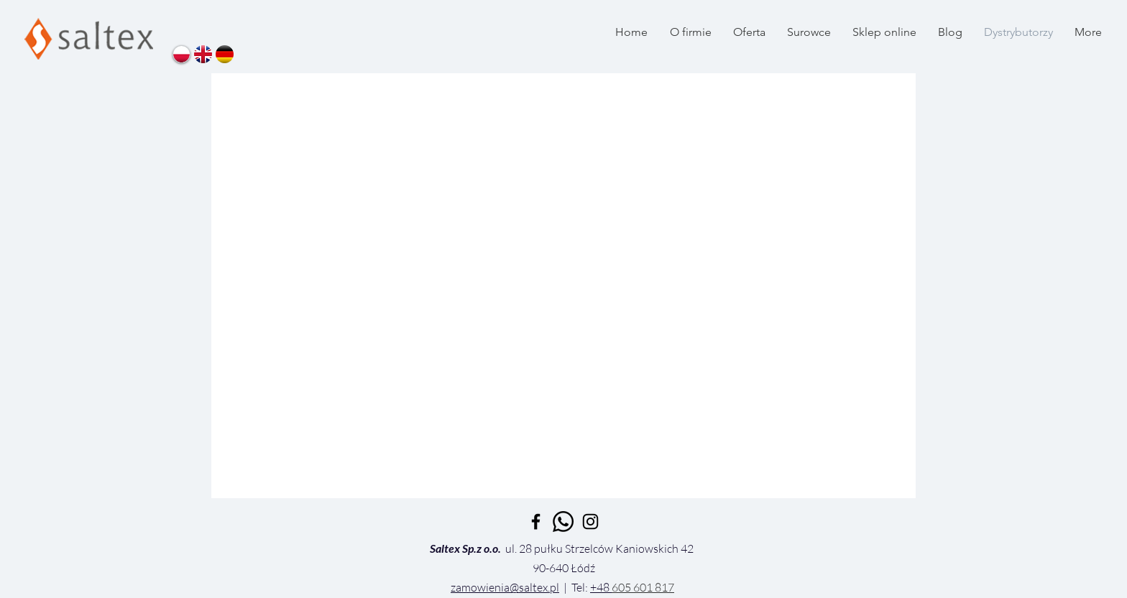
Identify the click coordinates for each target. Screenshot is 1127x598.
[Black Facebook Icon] (535, 521)
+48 (601, 587)
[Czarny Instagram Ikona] (590, 521)
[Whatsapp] (563, 521)
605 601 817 (643, 587)
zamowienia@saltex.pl (505, 587)
